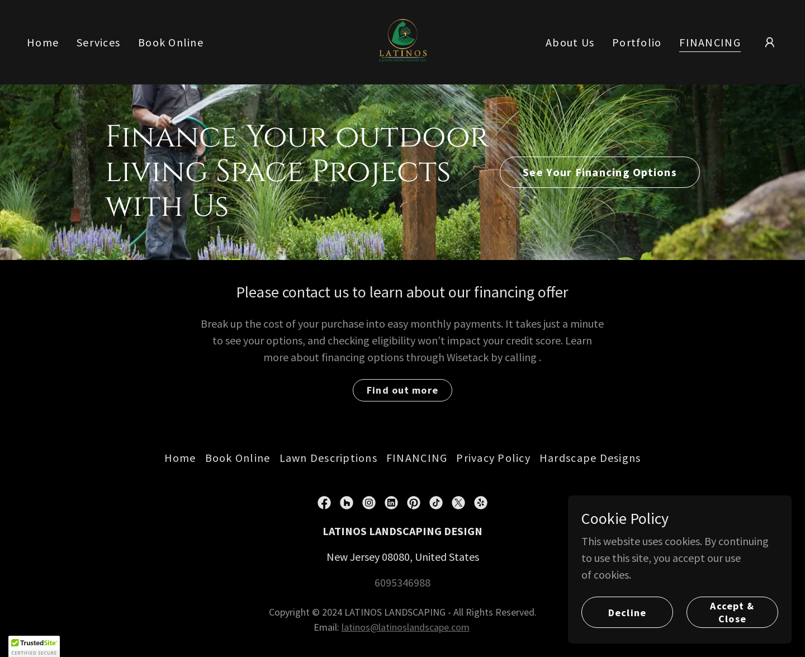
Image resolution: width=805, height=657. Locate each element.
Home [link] (43, 42)
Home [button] (180, 458)
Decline (627, 612)
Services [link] (98, 42)
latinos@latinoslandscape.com (406, 627)
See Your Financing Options (600, 172)
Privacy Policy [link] (493, 458)
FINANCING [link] (709, 42)
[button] (770, 42)
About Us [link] (570, 42)
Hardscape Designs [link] (590, 458)
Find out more (402, 390)
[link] (403, 41)
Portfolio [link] (636, 42)
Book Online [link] (170, 42)
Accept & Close (732, 612)
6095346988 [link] (402, 582)
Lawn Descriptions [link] (328, 458)
